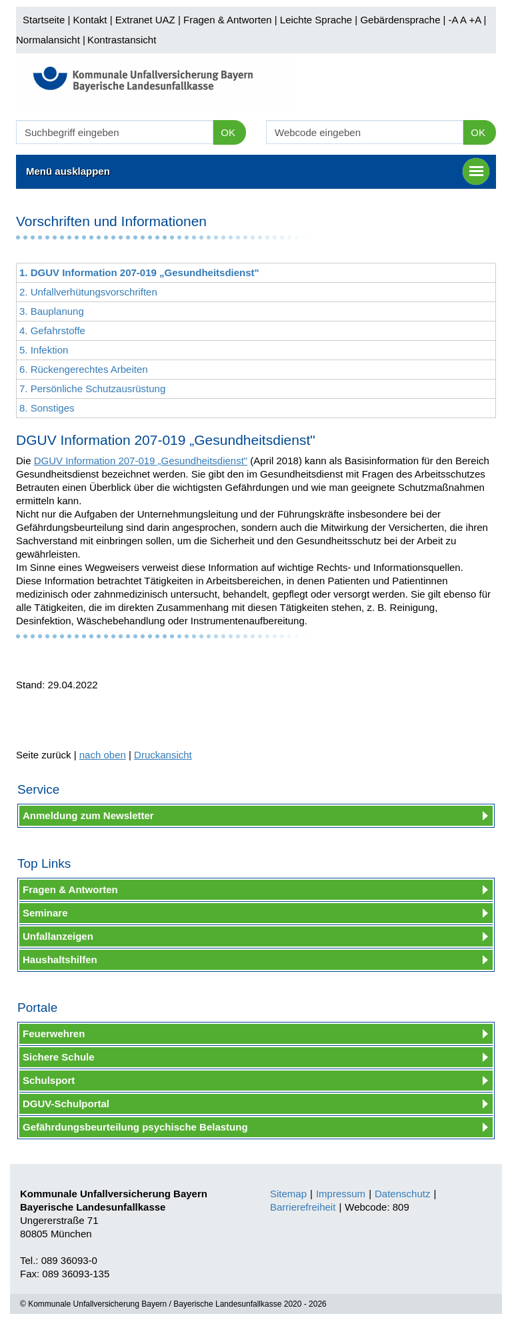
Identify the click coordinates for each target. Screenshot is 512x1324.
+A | (476, 19)
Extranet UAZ (145, 19)
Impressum (340, 1193)
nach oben (102, 754)
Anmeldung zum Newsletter (88, 815)
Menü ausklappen (257, 171)
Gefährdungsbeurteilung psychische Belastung (135, 1127)
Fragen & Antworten (227, 19)
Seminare (45, 912)
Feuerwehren (54, 1033)
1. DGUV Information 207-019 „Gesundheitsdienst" (139, 272)
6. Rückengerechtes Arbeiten (83, 369)
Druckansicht (163, 754)
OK (228, 132)
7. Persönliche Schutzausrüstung (92, 388)
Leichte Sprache (316, 19)
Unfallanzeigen (58, 936)
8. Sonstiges (47, 408)
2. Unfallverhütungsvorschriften (88, 291)
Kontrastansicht (121, 39)
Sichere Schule (59, 1057)
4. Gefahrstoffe (52, 330)
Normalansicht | (50, 39)
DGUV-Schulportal (66, 1103)
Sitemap (288, 1193)
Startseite (44, 19)
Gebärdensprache (400, 19)
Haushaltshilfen (60, 959)
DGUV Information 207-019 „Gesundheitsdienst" (141, 460)
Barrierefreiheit (302, 1207)
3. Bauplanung (51, 311)
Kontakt (90, 19)
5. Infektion (43, 350)
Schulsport (49, 1080)
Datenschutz (402, 1193)
